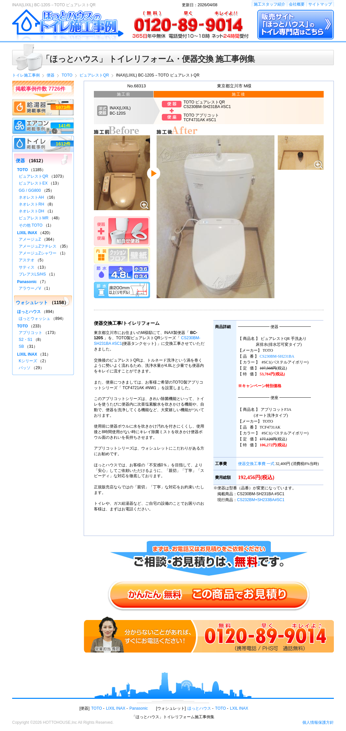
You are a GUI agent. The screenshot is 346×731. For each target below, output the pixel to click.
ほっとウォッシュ (34, 318)
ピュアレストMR (34, 218)
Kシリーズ (28, 361)
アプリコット (30, 332)
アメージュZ (30, 239)
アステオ (26, 260)
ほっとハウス (29, 311)
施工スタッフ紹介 (269, 4)
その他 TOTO (30, 225)
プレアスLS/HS (32, 274)
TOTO (22, 169)
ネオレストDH (31, 211)
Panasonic (27, 281)
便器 (20, 160)
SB (21, 346)
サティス (26, 267)
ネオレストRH (31, 204)
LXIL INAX (239, 708)
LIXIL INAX (27, 233)
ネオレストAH (31, 197)
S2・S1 (25, 339)
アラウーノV (30, 288)
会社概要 (297, 4)
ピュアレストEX (33, 183)
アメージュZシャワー (37, 253)
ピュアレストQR (33, 176)
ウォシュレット (32, 302)
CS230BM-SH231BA (277, 356)
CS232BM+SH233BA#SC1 (260, 500)
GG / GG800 (30, 190)
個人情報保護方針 (318, 722)
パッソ (25, 368)
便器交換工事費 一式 (256, 463)
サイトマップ (320, 4)
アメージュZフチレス (37, 246)
